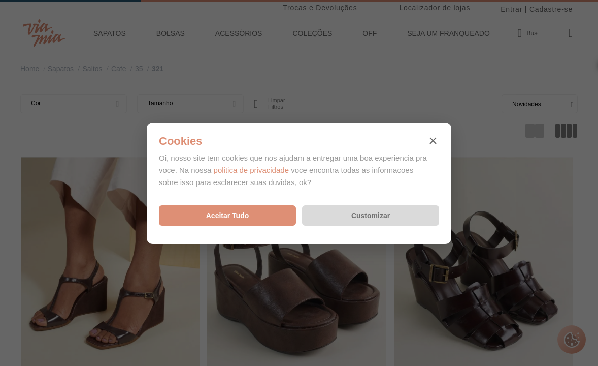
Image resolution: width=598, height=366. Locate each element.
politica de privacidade (251, 170)
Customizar (370, 215)
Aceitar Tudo (227, 215)
